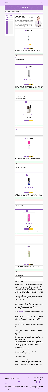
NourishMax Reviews (32, 336)
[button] (29, 53)
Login (42, 2)
